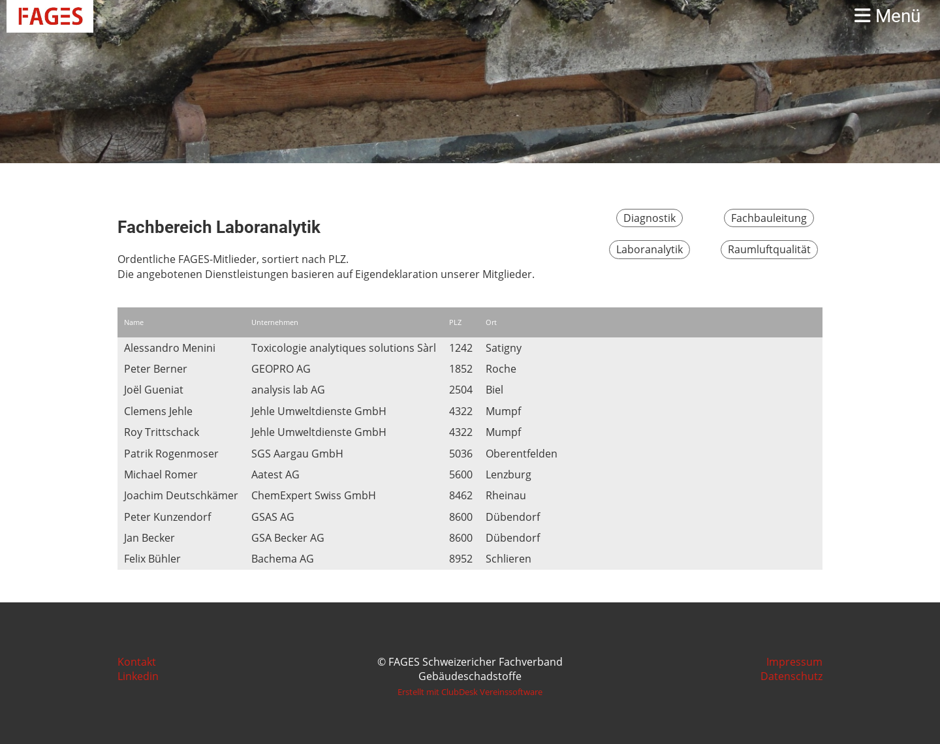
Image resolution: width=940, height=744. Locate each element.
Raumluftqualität (769, 249)
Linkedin (138, 676)
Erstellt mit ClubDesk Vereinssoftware (470, 692)
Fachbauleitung (769, 218)
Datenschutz (791, 676)
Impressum (794, 662)
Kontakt (137, 662)
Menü (887, 16)
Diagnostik (649, 218)
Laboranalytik (649, 249)
